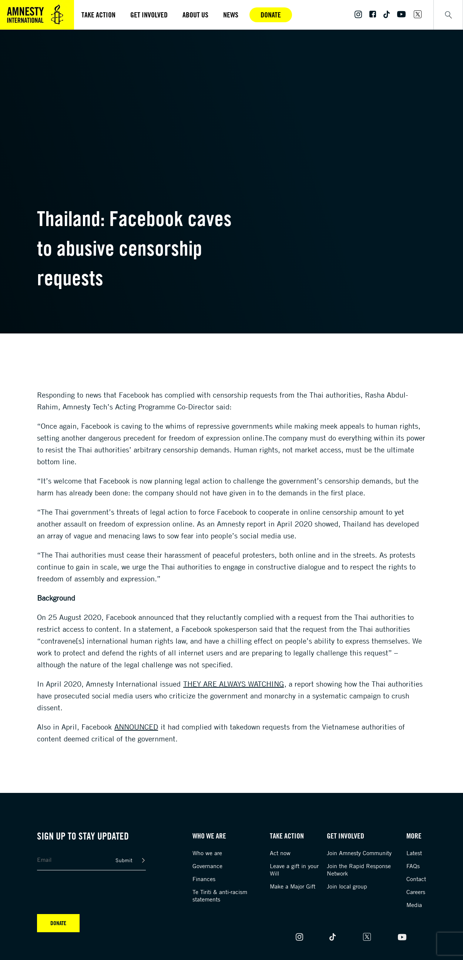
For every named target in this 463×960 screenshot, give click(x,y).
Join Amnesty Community (359, 853)
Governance (207, 866)
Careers (415, 892)
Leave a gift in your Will (294, 869)
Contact (416, 879)
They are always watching (233, 684)
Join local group (347, 886)
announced (136, 727)
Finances (203, 879)
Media (414, 904)
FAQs (413, 866)
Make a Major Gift (292, 886)
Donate (271, 14)
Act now (280, 853)
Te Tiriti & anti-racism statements (219, 895)
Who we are (207, 853)
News (230, 14)
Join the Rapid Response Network (359, 869)
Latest (414, 853)
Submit (123, 860)
